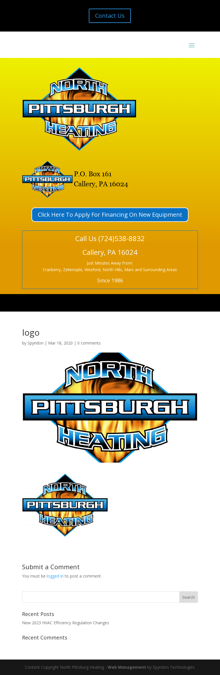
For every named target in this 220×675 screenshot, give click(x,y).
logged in (55, 576)
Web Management (127, 667)
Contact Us (110, 15)
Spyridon (36, 343)
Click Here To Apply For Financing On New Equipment (110, 214)
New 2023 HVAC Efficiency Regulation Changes (65, 622)
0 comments (89, 343)
